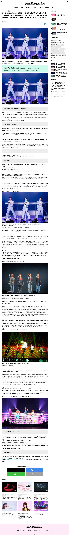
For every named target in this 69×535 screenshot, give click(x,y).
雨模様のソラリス (55, 48)
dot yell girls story (60, 44)
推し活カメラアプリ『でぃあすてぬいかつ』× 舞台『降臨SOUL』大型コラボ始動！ (24, 498)
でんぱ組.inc (59, 40)
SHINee (5, 21)
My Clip (53, 7)
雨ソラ (53, 53)
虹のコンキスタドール (55, 42)
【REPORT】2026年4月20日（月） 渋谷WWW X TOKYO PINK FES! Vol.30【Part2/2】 (58, 83)
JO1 (60, 48)
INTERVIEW (28, 7)
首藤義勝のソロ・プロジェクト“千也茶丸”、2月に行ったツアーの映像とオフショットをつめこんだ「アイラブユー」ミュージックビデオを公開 (41, 498)
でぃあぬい (26, 494)
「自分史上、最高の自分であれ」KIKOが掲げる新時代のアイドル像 (9, 498)
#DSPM (35, 494)
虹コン (27, 513)
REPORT (35, 7)
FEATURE (16, 7)
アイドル (12, 494)
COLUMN (41, 7)
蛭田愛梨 (53, 55)
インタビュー (54, 51)
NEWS (22, 7)
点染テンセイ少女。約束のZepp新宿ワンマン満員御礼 (58, 89)
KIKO (8, 494)
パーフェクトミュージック (41, 494)
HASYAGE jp (4, 494)
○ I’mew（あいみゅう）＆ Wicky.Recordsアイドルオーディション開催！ (41, 514)
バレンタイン (54, 46)
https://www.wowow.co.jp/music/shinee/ (18, 145)
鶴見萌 (65, 48)
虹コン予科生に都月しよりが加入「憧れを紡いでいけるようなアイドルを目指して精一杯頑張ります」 (25, 517)
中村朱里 (53, 57)
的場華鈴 (64, 55)
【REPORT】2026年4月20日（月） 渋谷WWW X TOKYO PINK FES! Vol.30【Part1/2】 (58, 86)
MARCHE (47, 7)
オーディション (9, 513)
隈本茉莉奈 (59, 55)
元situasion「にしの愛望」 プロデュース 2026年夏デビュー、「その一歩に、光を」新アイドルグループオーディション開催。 (9, 516)
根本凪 (60, 46)
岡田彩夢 (63, 53)
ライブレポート (61, 51)
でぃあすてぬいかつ (21, 494)
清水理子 (58, 53)
